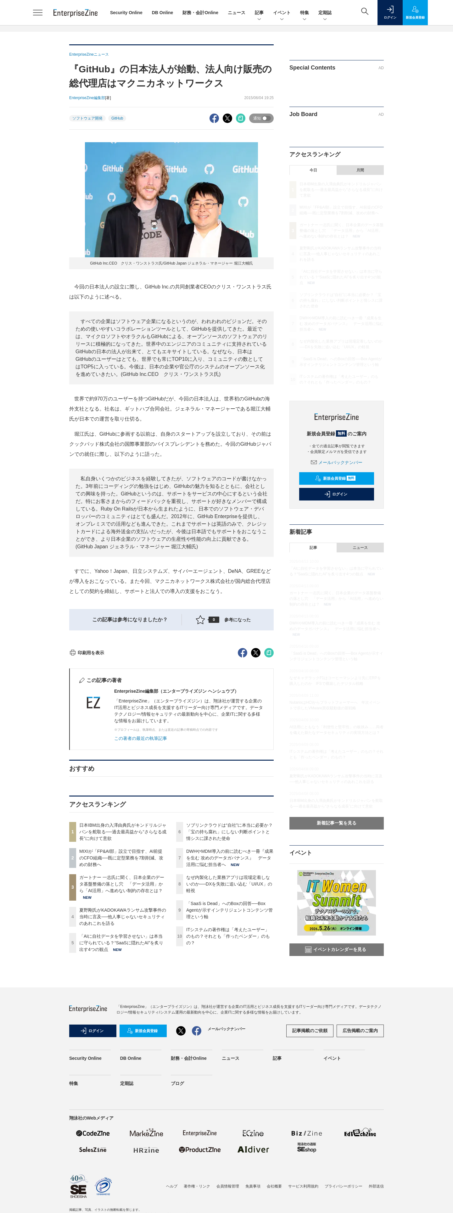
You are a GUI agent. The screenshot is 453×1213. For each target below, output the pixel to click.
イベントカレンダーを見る (335, 950)
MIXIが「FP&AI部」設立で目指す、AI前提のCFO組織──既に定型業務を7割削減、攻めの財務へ (121, 971)
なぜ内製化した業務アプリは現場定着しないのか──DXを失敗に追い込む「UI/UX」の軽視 (229, 997)
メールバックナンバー (336, 462)
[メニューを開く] (37, 12)
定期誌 (325, 13)
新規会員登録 (335, 478)
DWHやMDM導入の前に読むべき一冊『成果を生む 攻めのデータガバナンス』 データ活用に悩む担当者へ (229, 971)
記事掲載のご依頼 (309, 1140)
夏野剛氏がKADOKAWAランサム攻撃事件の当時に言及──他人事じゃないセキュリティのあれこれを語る (122, 1030)
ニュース (236, 12)
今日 (313, 170)
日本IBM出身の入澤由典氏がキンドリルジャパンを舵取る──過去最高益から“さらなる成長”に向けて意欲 (122, 945)
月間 (360, 170)
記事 (259, 13)
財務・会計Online (200, 12)
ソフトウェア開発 (87, 118)
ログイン (335, 494)
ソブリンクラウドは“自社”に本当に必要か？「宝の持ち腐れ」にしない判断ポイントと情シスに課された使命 (229, 945)
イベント (282, 13)
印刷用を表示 (86, 766)
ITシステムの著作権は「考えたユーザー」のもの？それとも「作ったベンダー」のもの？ (228, 1049)
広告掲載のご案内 (360, 1140)
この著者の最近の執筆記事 (140, 851)
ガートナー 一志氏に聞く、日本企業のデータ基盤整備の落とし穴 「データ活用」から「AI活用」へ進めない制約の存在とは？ (121, 997)
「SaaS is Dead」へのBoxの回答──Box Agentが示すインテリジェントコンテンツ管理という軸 (229, 1023)
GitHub (117, 118)
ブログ (177, 1193)
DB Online (162, 12)
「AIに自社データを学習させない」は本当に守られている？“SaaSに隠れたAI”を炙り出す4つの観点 (121, 1056)
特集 (304, 13)
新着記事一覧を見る (336, 822)
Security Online (126, 12)
